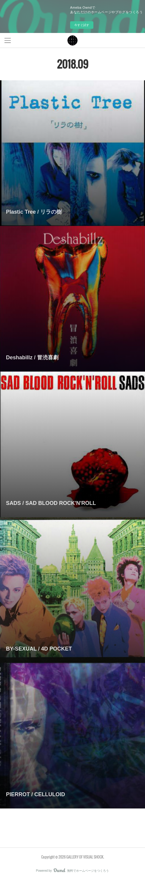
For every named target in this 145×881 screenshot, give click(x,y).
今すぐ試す (81, 25)
